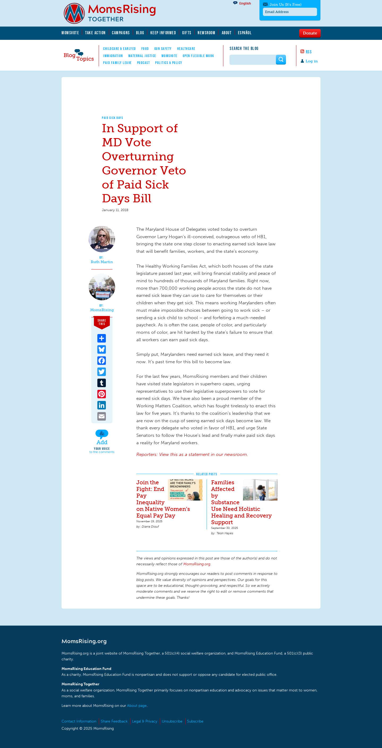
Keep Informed (163, 32)
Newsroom (206, 32)
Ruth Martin (102, 262)
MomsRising (102, 310)
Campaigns (121, 32)
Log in (312, 61)
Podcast (143, 63)
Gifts (187, 32)
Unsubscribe (172, 721)
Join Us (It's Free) (285, 4)
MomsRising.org (113, 13)
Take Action (95, 32)
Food (145, 48)
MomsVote (70, 32)
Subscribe (195, 721)
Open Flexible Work (198, 56)
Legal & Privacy (144, 721)
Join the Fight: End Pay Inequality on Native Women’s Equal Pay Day (163, 499)
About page (137, 705)
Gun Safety (163, 48)
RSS (309, 51)
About (227, 32)
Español (245, 32)
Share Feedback (114, 721)
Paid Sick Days (112, 118)
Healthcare (186, 48)
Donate (310, 33)
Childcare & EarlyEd (119, 48)
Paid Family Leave (117, 63)
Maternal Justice (142, 56)
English (245, 3)
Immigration (113, 56)
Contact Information (79, 721)
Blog (140, 32)
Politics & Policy (169, 63)
